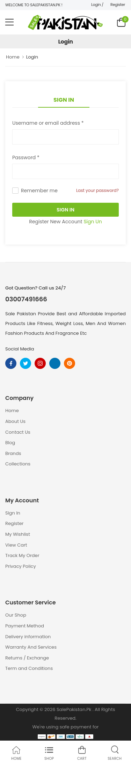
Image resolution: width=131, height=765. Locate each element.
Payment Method (24, 626)
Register (117, 4)
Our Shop (15, 615)
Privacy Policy (20, 566)
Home (13, 57)
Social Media (19, 349)
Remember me (39, 190)
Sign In (63, 100)
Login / (97, 4)
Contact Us (17, 432)
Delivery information (28, 636)
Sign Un (92, 221)
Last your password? (97, 190)
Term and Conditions (29, 668)
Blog (10, 442)
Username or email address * (47, 122)
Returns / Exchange (27, 658)
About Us (15, 421)
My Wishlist (17, 534)
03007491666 (26, 299)
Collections (17, 464)
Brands (13, 453)
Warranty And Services (31, 647)
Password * (25, 157)
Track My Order (22, 555)
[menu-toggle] (9, 22)
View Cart (16, 545)
